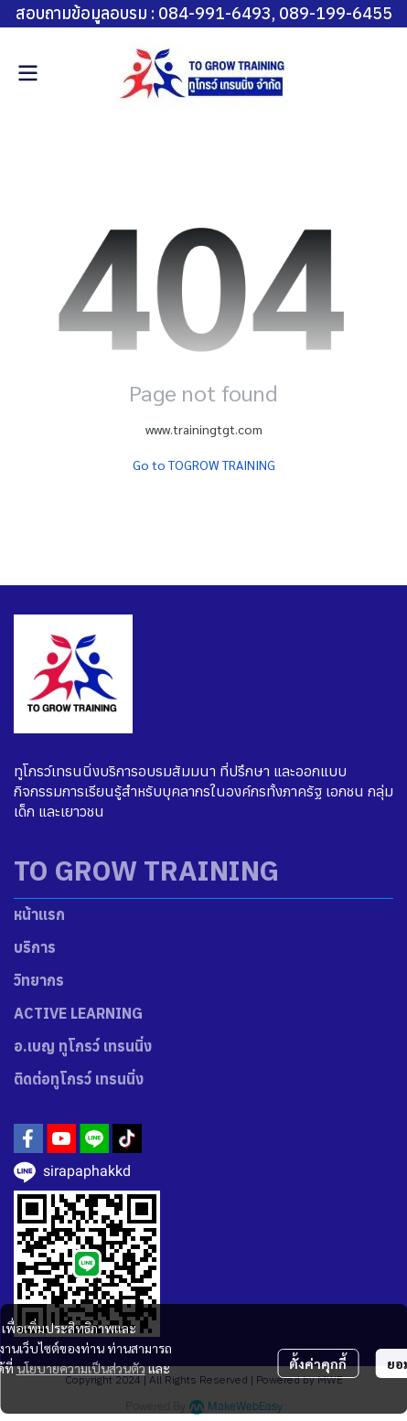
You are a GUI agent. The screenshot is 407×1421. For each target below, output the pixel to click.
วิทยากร (39, 980)
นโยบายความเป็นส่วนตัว (80, 1368)
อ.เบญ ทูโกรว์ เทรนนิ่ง (83, 1046)
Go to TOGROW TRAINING (204, 464)
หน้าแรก (39, 914)
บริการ (35, 947)
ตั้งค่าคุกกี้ (318, 1363)
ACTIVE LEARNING (78, 1013)
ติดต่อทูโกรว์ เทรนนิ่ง (79, 1079)
